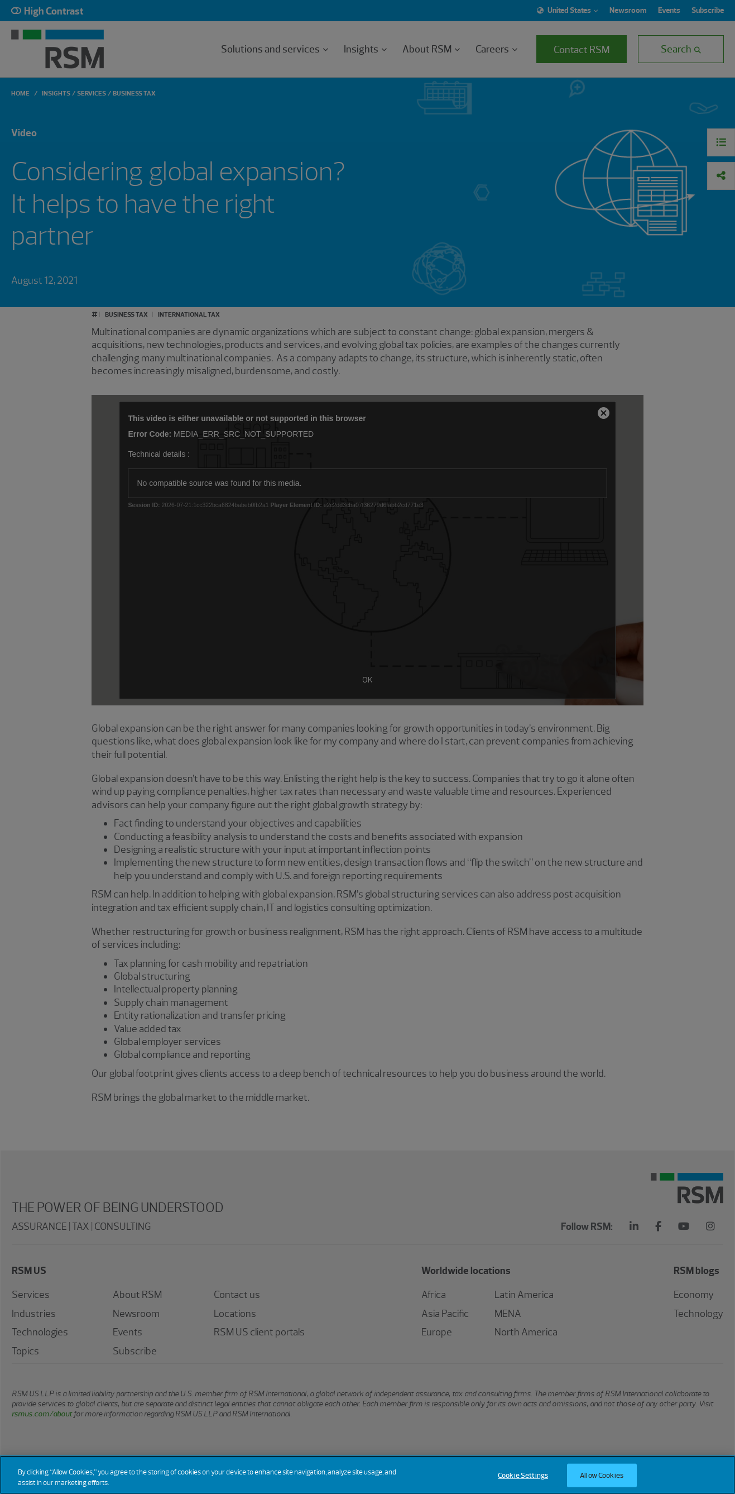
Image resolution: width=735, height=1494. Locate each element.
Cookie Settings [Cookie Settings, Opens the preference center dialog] (523, 1476)
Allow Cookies (601, 1476)
